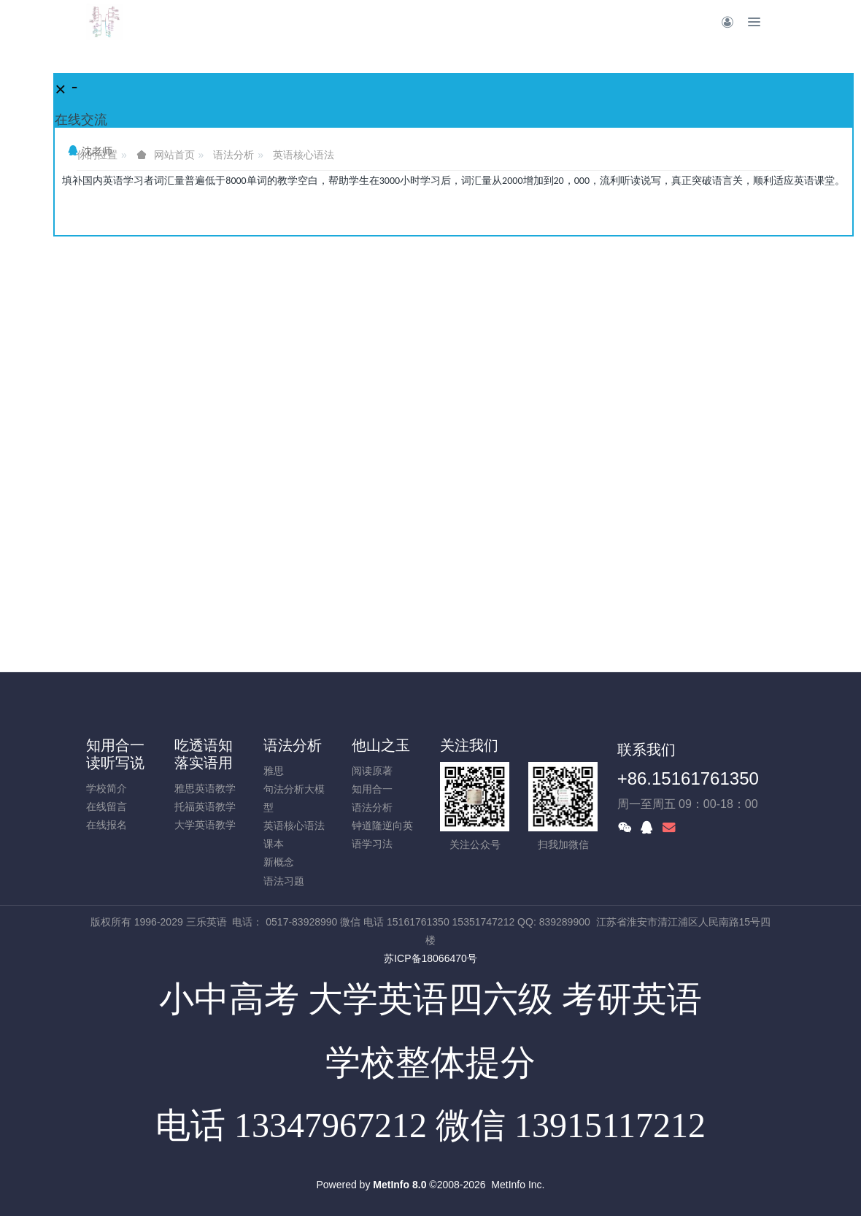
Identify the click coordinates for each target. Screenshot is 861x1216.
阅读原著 (372, 771)
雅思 (273, 771)
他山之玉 (381, 745)
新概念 (278, 862)
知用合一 (372, 789)
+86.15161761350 (688, 778)
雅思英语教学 (205, 788)
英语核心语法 (294, 825)
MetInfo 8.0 (399, 1184)
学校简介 (106, 788)
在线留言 (106, 806)
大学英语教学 (205, 825)
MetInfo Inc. (517, 1184)
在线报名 (106, 825)
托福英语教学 (205, 806)
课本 (273, 844)
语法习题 (283, 881)
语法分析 (292, 745)
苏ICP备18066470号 (430, 958)
